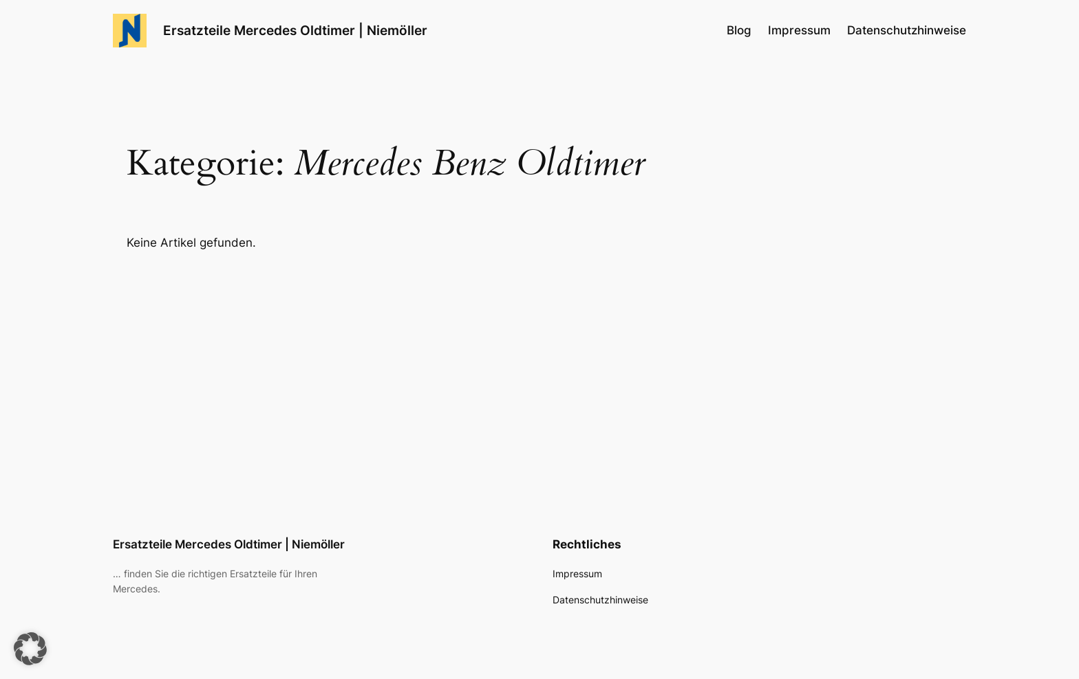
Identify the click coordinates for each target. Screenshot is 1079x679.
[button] (30, 649)
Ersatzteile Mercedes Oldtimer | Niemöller (295, 30)
